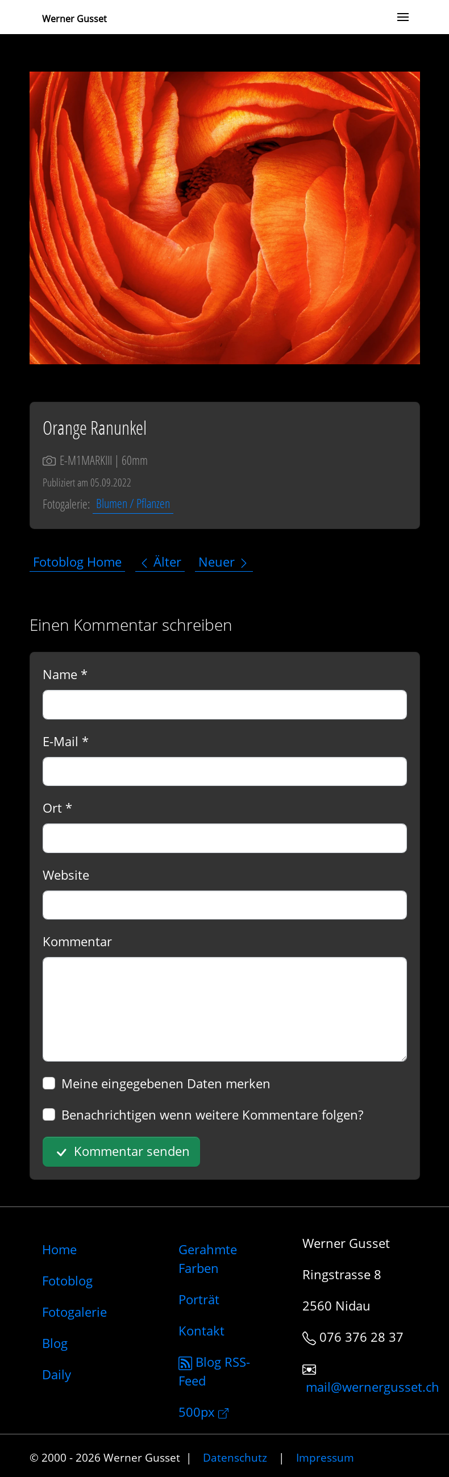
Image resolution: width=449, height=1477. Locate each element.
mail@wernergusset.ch (372, 1386)
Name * (65, 674)
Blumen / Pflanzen (133, 503)
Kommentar (77, 941)
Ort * (57, 807)
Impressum (325, 1457)
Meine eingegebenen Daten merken (166, 1083)
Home (59, 1249)
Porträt (198, 1299)
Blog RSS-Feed (214, 1371)
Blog (55, 1342)
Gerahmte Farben (207, 1258)
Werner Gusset (74, 19)
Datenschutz (235, 1457)
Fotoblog (67, 1280)
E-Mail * (66, 741)
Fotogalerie (74, 1311)
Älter (160, 561)
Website (66, 874)
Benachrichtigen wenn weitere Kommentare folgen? (212, 1114)
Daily (56, 1374)
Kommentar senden (121, 1152)
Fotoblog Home (77, 561)
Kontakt (201, 1330)
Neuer (224, 561)
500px (203, 1411)
